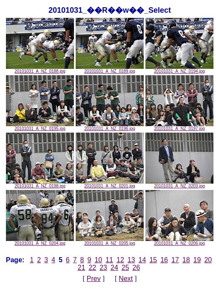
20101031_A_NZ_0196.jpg (110, 126)
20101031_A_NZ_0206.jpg (179, 241)
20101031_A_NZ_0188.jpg (40, 69)
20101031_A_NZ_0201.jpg (110, 184)
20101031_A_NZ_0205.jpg (110, 241)
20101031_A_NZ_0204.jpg (40, 241)
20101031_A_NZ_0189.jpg (110, 69)
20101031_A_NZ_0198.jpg (40, 184)
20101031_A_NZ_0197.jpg (179, 126)
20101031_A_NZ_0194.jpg (179, 69)
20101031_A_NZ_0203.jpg (179, 184)
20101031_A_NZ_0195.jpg (40, 126)
